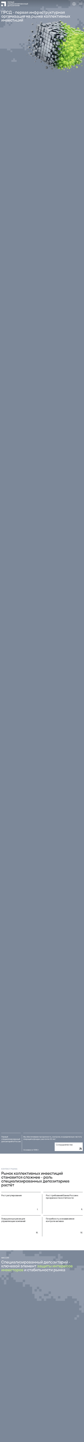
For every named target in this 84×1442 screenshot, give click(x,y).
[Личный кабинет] (74, 4)
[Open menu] (80, 3)
